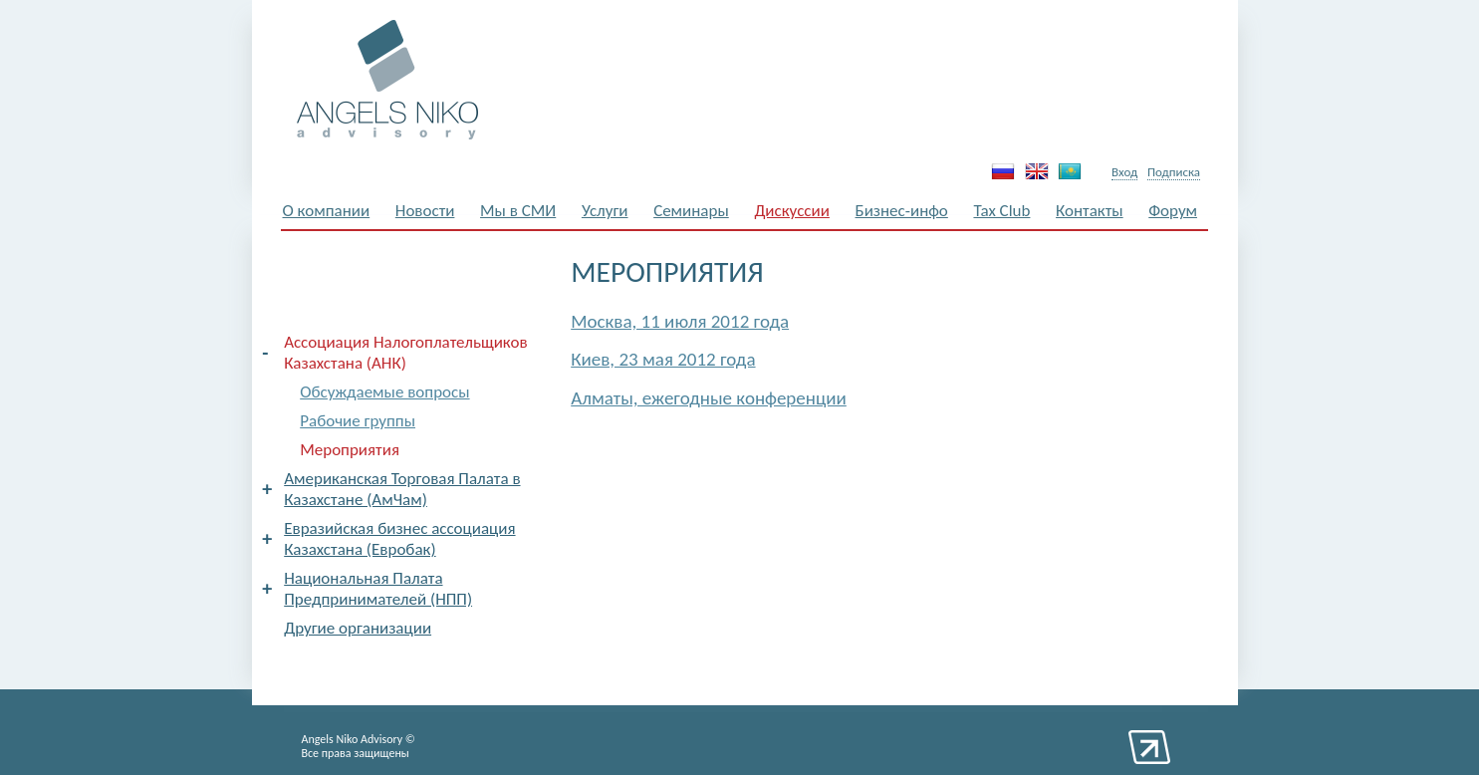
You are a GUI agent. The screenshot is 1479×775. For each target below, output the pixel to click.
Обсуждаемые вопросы (384, 392)
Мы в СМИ (518, 210)
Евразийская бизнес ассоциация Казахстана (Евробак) (399, 539)
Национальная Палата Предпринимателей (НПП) (378, 589)
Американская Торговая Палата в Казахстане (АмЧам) (402, 489)
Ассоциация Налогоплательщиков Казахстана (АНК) (405, 353)
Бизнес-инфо (902, 210)
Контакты (1089, 210)
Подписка (1173, 171)
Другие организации (357, 628)
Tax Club (1001, 210)
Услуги (605, 210)
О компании (326, 210)
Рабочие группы (357, 420)
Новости (425, 210)
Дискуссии (792, 210)
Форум (1172, 210)
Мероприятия (349, 449)
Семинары (691, 210)
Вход (1124, 171)
